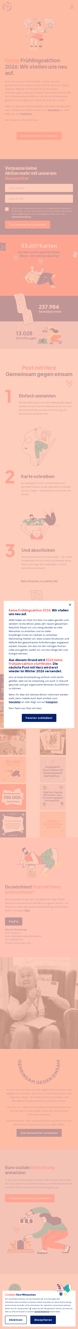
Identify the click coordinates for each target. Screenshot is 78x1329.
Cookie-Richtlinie (41, 1312)
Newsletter (15, 702)
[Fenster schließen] (70, 604)
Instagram (52, 702)
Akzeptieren (43, 1319)
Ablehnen (16, 1319)
